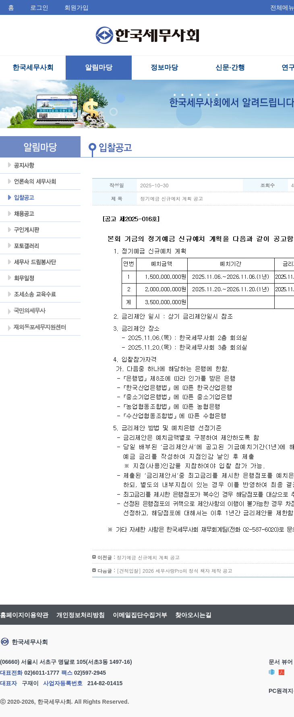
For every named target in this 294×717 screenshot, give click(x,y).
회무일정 (40, 278)
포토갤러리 (40, 246)
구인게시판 (40, 230)
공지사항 (40, 165)
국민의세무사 (26, 311)
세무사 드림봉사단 (40, 262)
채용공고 (40, 214)
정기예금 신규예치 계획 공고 (148, 557)
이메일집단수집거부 (140, 614)
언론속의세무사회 (40, 182)
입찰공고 (40, 198)
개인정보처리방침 (80, 614)
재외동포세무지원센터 (36, 328)
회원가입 (76, 7)
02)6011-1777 (41, 672)
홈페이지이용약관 (24, 614)
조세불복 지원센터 (40, 294)
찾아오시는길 (193, 614)
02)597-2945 (90, 672)
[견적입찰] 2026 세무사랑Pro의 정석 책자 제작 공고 (174, 570)
